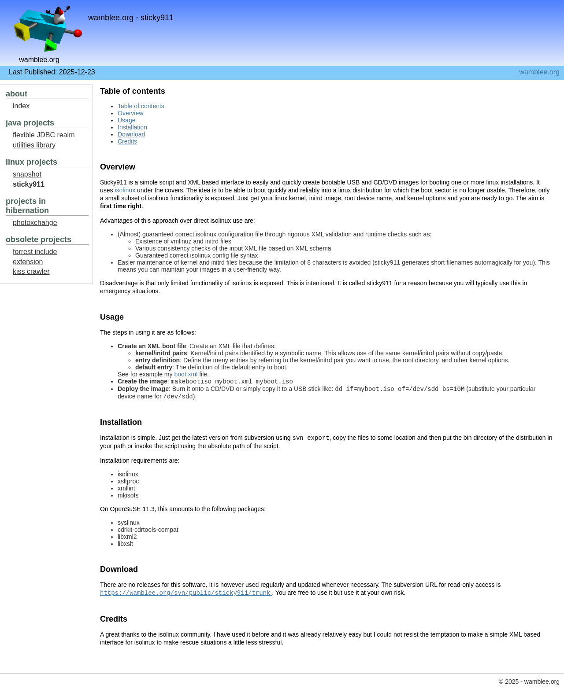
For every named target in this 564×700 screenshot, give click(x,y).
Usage (126, 120)
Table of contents (141, 106)
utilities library (34, 145)
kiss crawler (31, 271)
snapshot (27, 174)
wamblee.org (539, 72)
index (21, 106)
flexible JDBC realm (43, 135)
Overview (130, 113)
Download (131, 134)
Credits (127, 141)
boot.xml (185, 374)
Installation (132, 127)
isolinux (125, 190)
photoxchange (35, 222)
